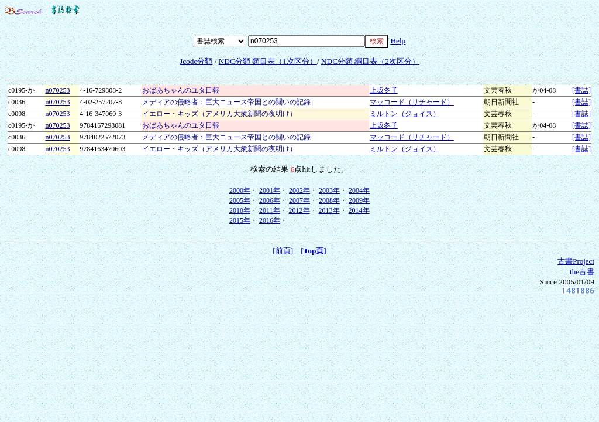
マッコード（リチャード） (412, 102)
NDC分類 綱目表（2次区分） (370, 61)
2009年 (359, 200)
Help (397, 40)
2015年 (239, 220)
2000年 (239, 190)
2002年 (299, 190)
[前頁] (283, 250)
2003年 (329, 190)
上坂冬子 (384, 90)
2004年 (359, 190)
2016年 (269, 220)
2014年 (359, 210)
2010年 (239, 210)
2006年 (269, 200)
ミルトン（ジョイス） (405, 114)
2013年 (329, 210)
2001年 (269, 190)
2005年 (239, 200)
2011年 (269, 210)
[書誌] (581, 90)
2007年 (299, 200)
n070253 (57, 90)
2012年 (299, 210)
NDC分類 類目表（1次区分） (268, 61)
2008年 (329, 200)
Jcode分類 (196, 61)
